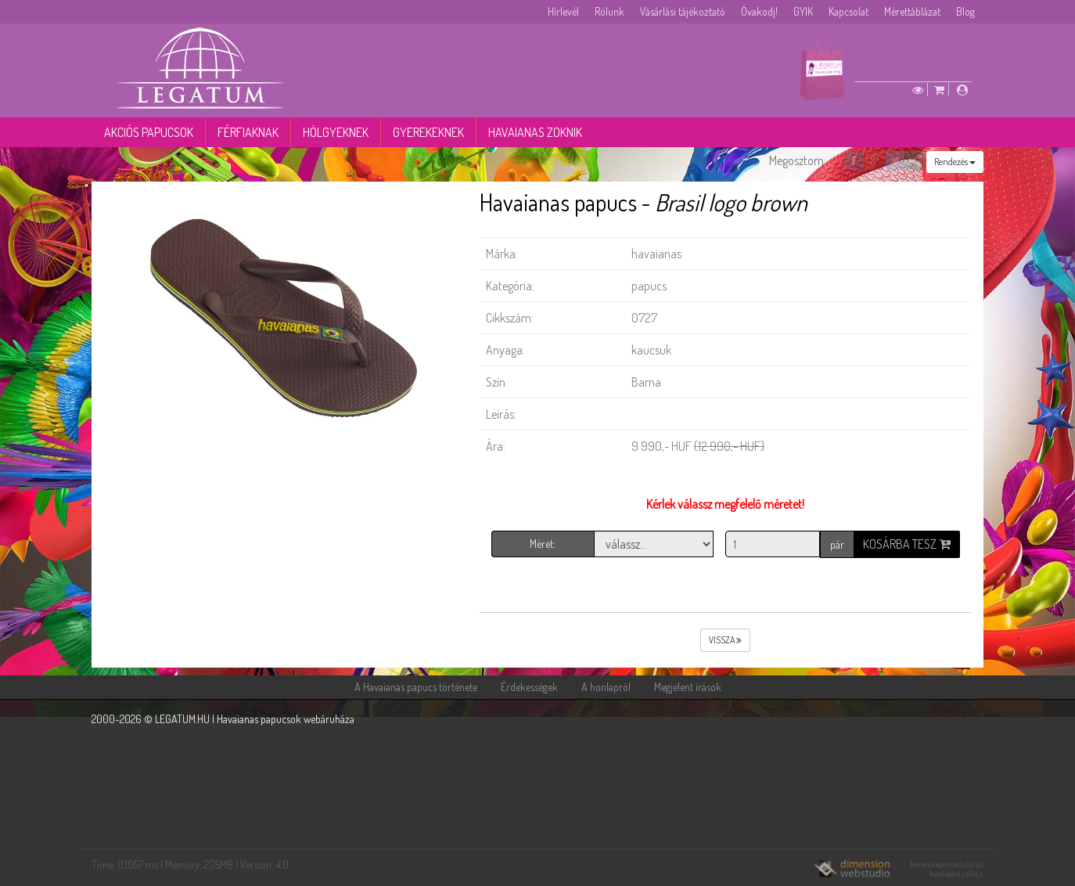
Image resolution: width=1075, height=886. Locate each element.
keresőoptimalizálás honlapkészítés (947, 868)
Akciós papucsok (148, 132)
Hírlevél (563, 11)
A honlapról (606, 686)
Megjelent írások (687, 686)
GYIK (803, 11)
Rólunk (609, 11)
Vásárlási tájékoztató (682, 11)
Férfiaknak (248, 132)
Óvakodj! (759, 11)
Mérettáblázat (912, 11)
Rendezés (955, 161)
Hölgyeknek (336, 132)
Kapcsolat (848, 11)
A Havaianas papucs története (415, 686)
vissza (725, 640)
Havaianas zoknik (535, 132)
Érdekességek (529, 686)
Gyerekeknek (428, 132)
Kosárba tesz (907, 544)
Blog (965, 11)
